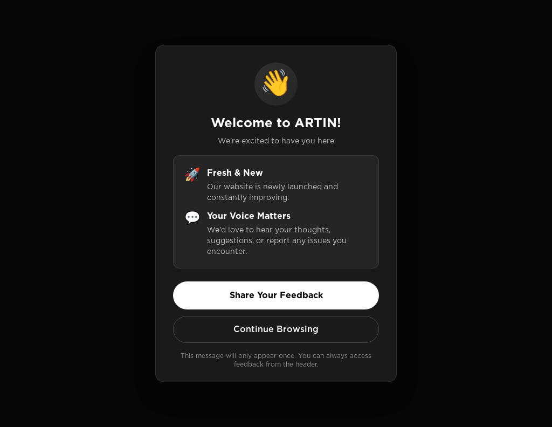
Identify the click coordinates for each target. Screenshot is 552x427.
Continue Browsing (276, 329)
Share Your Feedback (276, 295)
